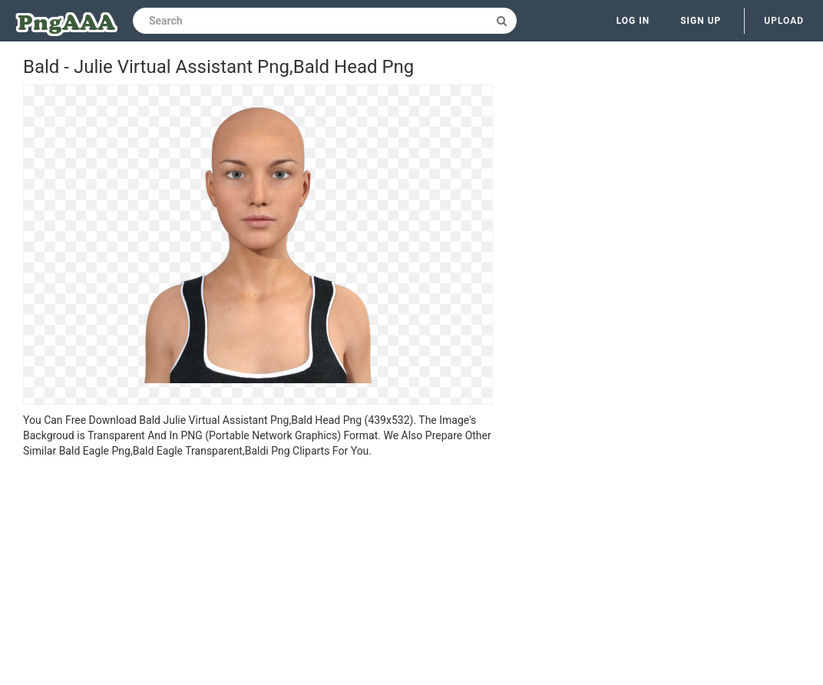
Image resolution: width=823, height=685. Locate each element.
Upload (784, 20)
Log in (633, 20)
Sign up (700, 20)
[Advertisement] (258, 573)
